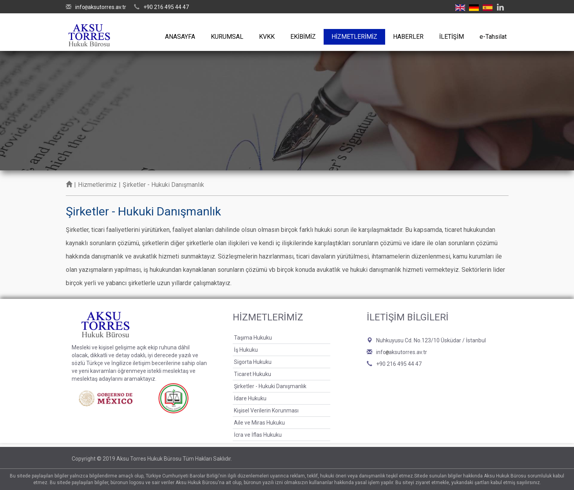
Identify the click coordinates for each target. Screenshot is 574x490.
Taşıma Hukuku (253, 338)
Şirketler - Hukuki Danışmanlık (270, 386)
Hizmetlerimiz (97, 184)
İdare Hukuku (250, 398)
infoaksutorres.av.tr (101, 7)
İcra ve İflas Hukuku (258, 435)
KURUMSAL (227, 36)
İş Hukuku (246, 350)
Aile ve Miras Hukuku (259, 422)
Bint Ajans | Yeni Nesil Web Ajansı (490, 459)
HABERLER (408, 36)
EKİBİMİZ (303, 36)
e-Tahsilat (493, 36)
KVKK (267, 36)
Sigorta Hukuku (253, 362)
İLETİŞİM (451, 36)
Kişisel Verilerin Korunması (266, 410)
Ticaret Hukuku (252, 374)
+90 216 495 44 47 (166, 7)
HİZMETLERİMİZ (354, 36)
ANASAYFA (180, 36)
